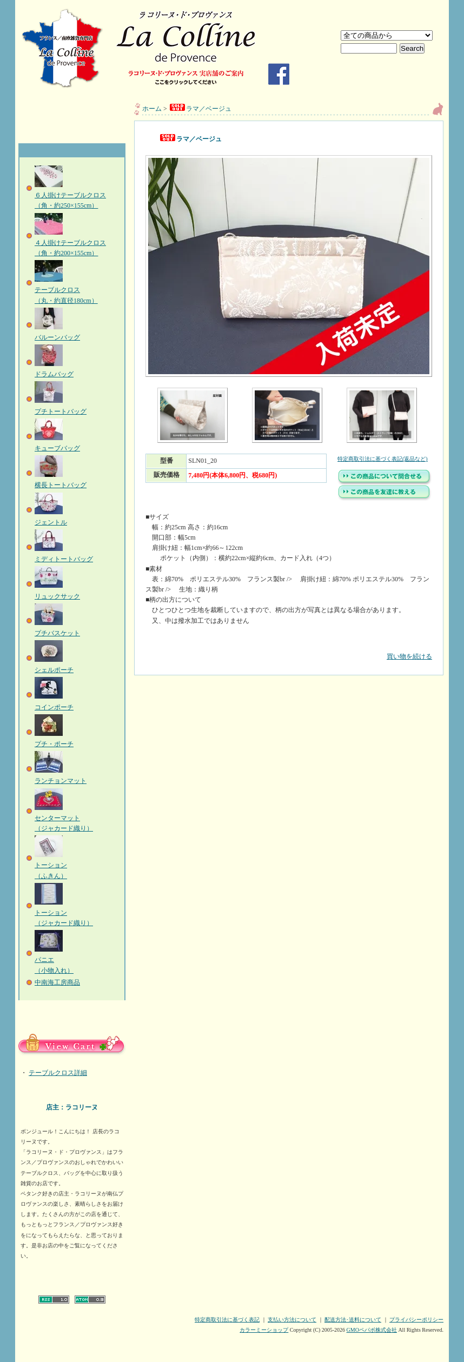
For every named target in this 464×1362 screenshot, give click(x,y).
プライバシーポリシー (416, 1320)
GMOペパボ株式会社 (372, 1330)
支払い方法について (292, 1320)
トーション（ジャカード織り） (64, 913)
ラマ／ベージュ (200, 108)
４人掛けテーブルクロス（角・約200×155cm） (70, 243)
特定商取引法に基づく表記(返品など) (382, 459)
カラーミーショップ (264, 1330)
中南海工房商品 (57, 982)
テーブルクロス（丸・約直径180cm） (66, 290)
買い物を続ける (288, 648)
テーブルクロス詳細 (58, 1073)
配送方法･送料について (352, 1320)
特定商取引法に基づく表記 (227, 1320)
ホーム (152, 108)
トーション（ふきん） (51, 865)
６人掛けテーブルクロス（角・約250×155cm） (70, 195)
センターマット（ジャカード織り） (64, 818)
